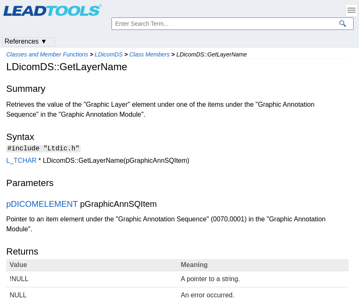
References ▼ (26, 41)
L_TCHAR (21, 161)
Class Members (149, 54)
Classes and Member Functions (47, 54)
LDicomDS (109, 54)
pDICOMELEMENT (42, 205)
